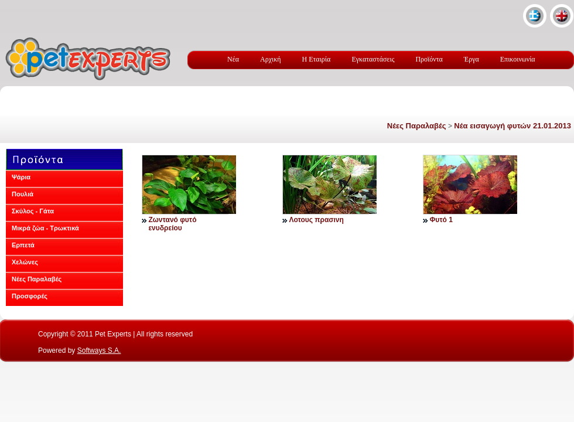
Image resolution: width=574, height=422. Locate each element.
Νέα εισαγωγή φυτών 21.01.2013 (512, 125)
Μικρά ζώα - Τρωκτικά (45, 228)
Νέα (233, 59)
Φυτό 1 (441, 220)
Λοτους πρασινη (316, 220)
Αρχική (270, 59)
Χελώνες (25, 262)
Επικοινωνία (517, 59)
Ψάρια (21, 177)
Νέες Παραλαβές (416, 125)
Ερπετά (23, 245)
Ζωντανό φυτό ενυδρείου (172, 224)
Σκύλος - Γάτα (33, 211)
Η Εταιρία (316, 59)
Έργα (471, 59)
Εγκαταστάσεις (372, 59)
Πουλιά (22, 194)
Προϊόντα (428, 59)
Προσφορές (29, 296)
